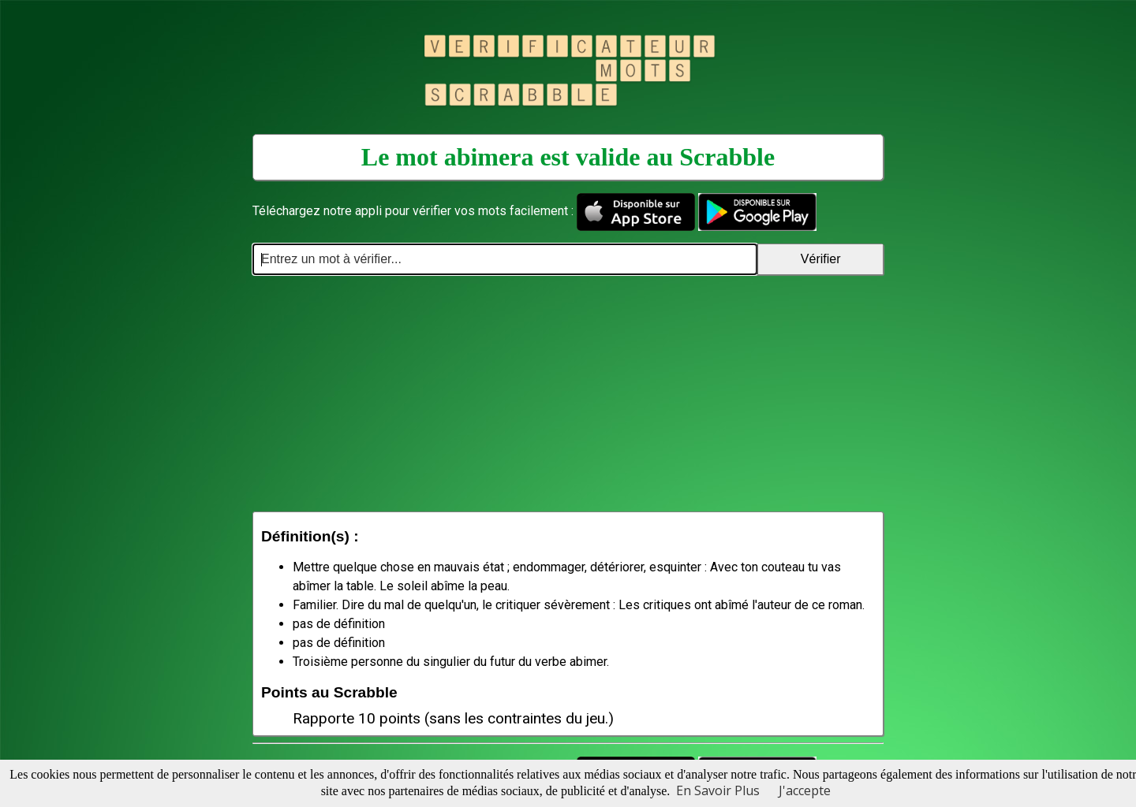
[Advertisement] (568, 393)
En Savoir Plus (718, 790)
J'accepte (805, 790)
